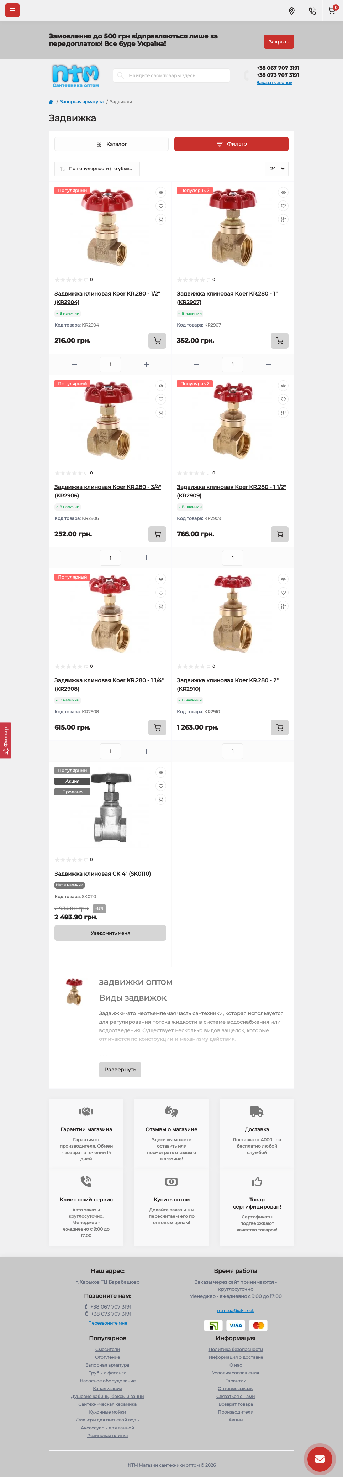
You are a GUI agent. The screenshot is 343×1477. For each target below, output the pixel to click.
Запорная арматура (82, 99)
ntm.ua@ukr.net (235, 1308)
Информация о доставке (236, 1354)
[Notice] (110, 930)
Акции (235, 1417)
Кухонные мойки (107, 1409)
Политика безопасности (236, 1347)
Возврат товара (235, 1401)
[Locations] (291, 10)
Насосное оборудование (108, 1378)
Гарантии (235, 1378)
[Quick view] (160, 189)
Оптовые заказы (235, 1386)
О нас (235, 1362)
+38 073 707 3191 (278, 72)
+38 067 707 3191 (278, 65)
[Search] (120, 73)
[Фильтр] (5, 740)
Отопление (107, 1354)
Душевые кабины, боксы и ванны (107, 1394)
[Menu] (12, 10)
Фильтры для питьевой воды (107, 1417)
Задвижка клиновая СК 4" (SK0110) (102, 871)
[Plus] (146, 362)
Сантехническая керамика (107, 1401)
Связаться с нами (235, 1394)
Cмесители (107, 1347)
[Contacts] (312, 10)
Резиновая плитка (107, 1433)
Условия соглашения (235, 1370)
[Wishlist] (160, 203)
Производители (235, 1409)
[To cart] (157, 338)
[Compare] (160, 217)
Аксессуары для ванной (107, 1425)
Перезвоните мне (107, 1320)
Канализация (107, 1386)
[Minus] (74, 362)
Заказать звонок (274, 80)
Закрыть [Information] (279, 39)
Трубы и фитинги (107, 1370)
